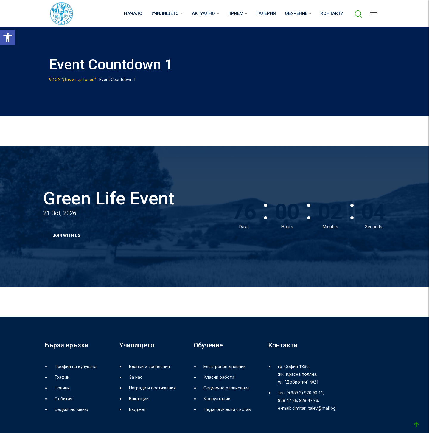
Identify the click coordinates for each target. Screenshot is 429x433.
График (62, 377)
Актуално (203, 13)
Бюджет (137, 409)
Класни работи (218, 377)
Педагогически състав (227, 409)
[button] (7, 37)
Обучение (296, 13)
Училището (165, 13)
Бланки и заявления (149, 366)
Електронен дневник (224, 366)
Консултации (216, 398)
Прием (235, 13)
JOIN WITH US (66, 235)
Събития (63, 398)
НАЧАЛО (133, 13)
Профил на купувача (76, 366)
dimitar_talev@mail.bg (313, 408)
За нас (135, 377)
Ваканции (139, 398)
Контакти (332, 13)
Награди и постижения (152, 388)
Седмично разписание (226, 388)
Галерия (266, 13)
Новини (62, 388)
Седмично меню (71, 409)
